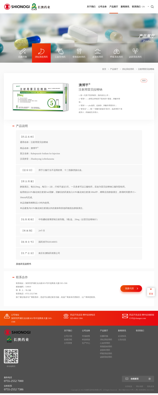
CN (143, 7)
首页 (104, 69)
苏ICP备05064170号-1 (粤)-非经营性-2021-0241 (136, 392)
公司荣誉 (68, 345)
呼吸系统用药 (106, 355)
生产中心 (86, 345)
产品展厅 (113, 6)
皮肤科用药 (105, 352)
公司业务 (102, 6)
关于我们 (91, 6)
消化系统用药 (128, 69)
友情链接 (128, 388)
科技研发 (86, 341)
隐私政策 (150, 388)
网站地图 (139, 388)
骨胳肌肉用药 (106, 348)
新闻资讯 (125, 6)
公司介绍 (68, 338)
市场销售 (86, 338)
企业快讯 (122, 338)
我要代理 (129, 290)
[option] (22, 53)
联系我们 (136, 6)
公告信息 (122, 341)
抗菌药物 (104, 338)
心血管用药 (105, 345)
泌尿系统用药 (106, 359)
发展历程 (68, 341)
